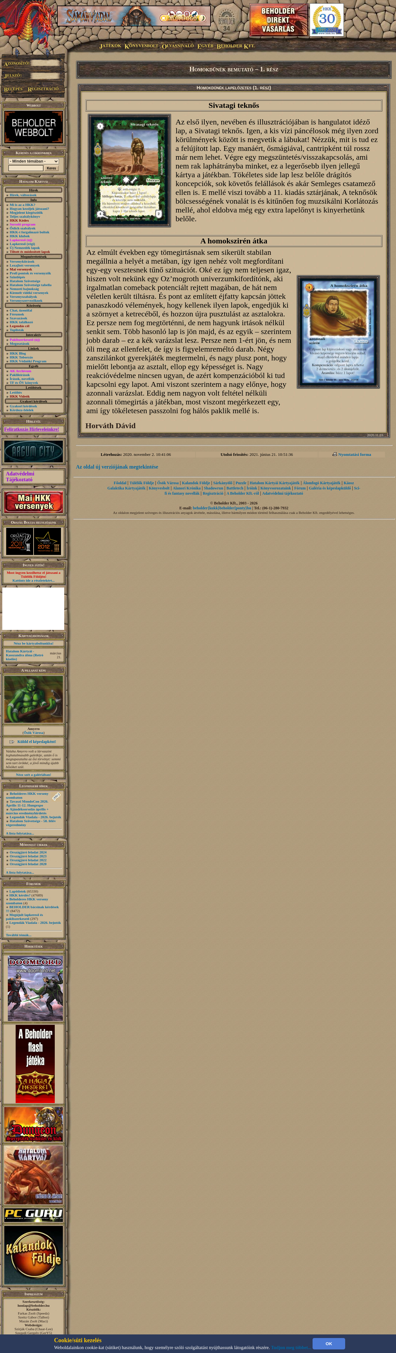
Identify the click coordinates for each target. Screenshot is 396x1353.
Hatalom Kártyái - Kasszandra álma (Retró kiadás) (24, 655)
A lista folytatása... (20, 833)
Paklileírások (20, 375)
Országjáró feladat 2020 (28, 864)
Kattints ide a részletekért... (33, 580)
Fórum (300, 488)
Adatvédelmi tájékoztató (282, 493)
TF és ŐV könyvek (24, 383)
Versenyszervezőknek (26, 300)
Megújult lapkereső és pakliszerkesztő (24, 917)
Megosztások (20, 343)
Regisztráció (213, 493)
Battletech (235, 488)
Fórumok (17, 314)
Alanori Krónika (187, 488)
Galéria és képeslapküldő (330, 488)
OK (329, 1343)
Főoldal (120, 483)
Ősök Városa (33, 733)
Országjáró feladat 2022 (28, 860)
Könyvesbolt (159, 488)
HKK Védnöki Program (28, 361)
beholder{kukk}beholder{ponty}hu (222, 508)
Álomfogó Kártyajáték (322, 483)
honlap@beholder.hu (34, 1305)
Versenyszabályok (23, 296)
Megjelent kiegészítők (26, 212)
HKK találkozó (21, 322)
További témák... (18, 935)
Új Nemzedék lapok (25, 248)
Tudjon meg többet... (291, 1347)
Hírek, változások (23, 195)
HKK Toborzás (21, 357)
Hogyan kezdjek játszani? (29, 209)
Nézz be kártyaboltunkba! (33, 643)
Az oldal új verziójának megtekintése (117, 467)
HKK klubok (20, 236)
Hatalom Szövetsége (25, 281)
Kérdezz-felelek (22, 410)
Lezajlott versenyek (25, 265)
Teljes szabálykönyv (25, 216)
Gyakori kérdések (23, 406)
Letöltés (16, 392)
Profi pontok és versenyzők (30, 273)
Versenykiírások (22, 261)
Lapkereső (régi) (22, 244)
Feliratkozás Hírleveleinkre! (31, 429)
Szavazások (18, 318)
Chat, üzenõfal (21, 310)
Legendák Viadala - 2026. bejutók (35, 817)
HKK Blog (18, 353)
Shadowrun (213, 488)
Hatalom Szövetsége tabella (30, 285)
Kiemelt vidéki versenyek (29, 293)
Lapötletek (17, 891)
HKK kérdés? (20, 895)
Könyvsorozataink (275, 488)
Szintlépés (17, 277)
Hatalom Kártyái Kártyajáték (275, 483)
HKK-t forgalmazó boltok (30, 232)
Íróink (252, 488)
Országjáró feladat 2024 (28, 852)
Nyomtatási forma (354, 454)
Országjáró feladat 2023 (28, 856)
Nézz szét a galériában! (33, 775)
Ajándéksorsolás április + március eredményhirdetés (27, 811)
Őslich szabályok (23, 228)
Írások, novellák (22, 379)
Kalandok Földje (196, 483)
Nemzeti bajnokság (24, 289)
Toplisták (17, 330)
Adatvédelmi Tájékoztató (20, 476)
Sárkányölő (222, 483)
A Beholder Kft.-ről (243, 493)
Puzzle (241, 483)
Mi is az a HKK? (23, 205)
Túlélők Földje (142, 483)
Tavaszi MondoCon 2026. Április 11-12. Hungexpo (27, 803)
